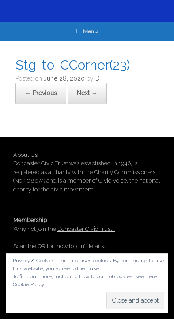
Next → (87, 93)
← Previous (41, 93)
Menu (87, 31)
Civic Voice (112, 180)
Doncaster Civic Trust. (86, 229)
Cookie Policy (28, 284)
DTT (101, 78)
